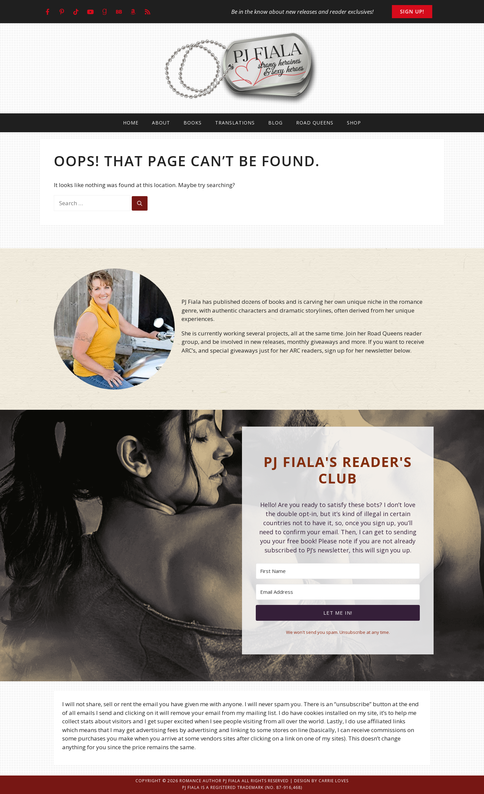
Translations (235, 122)
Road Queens (314, 122)
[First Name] (338, 571)
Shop (354, 122)
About (161, 122)
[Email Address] (338, 592)
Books (193, 122)
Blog (275, 122)
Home (130, 122)
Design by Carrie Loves (321, 781)
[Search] (140, 203)
